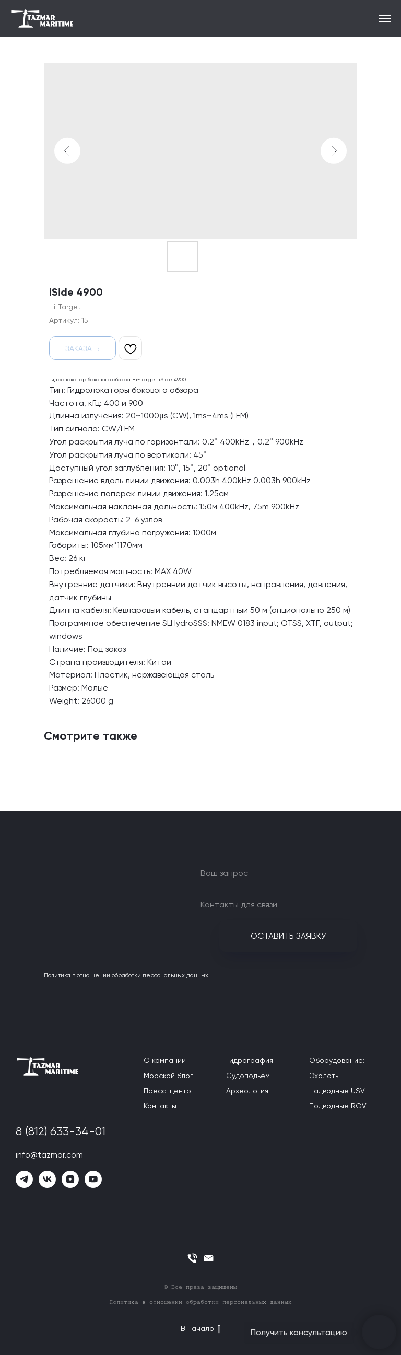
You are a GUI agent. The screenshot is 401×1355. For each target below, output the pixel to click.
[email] (208, 1258)
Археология (247, 1090)
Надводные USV (337, 1090)
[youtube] (93, 1179)
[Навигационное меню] (385, 18)
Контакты (160, 1105)
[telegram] (24, 1179)
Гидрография (249, 1060)
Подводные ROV (338, 1105)
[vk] (47, 1179)
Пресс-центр (167, 1090)
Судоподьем (248, 1075)
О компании (165, 1060)
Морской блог (168, 1075)
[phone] (192, 1258)
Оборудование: (336, 1060)
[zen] (70, 1179)
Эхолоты (324, 1075)
